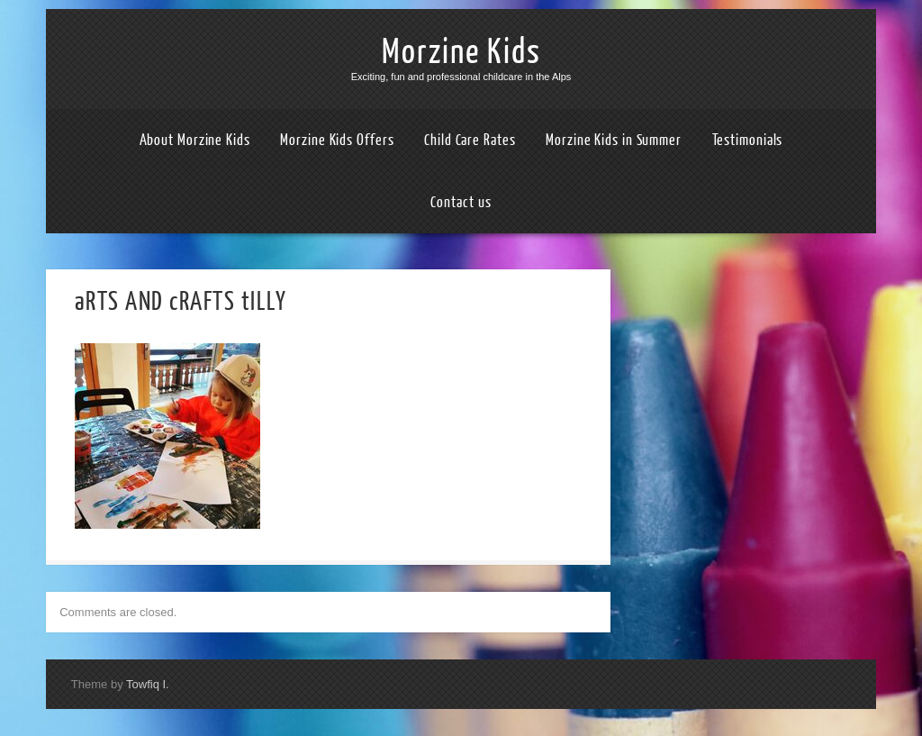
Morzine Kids (461, 52)
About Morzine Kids (195, 140)
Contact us (460, 202)
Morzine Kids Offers (336, 140)
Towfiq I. (147, 684)
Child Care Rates (469, 140)
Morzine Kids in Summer (614, 140)
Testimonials (747, 140)
